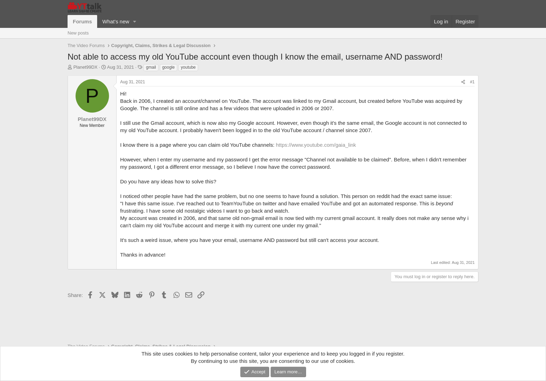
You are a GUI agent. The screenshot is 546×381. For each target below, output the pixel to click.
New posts (78, 33)
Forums (82, 21)
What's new (115, 21)
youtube (188, 67)
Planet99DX (85, 67)
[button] (135, 21)
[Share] (463, 82)
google (168, 67)
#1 (472, 81)
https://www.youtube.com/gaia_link (316, 145)
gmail (151, 67)
